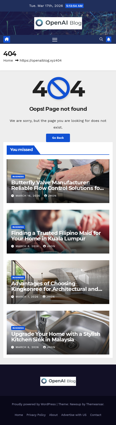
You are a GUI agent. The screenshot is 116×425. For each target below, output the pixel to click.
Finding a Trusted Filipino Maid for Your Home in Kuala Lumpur (56, 236)
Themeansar (94, 404)
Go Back (58, 137)
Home (8, 60)
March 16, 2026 (28, 195)
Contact (95, 415)
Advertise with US (73, 415)
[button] (101, 39)
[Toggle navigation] (55, 39)
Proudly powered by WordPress (34, 404)
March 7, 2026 (28, 296)
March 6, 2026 (28, 347)
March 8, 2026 (28, 246)
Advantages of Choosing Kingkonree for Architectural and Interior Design (54, 289)
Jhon (50, 195)
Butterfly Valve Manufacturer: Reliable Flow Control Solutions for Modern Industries (56, 188)
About (53, 415)
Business (18, 176)
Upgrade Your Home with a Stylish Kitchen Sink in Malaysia (55, 337)
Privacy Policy (36, 415)
